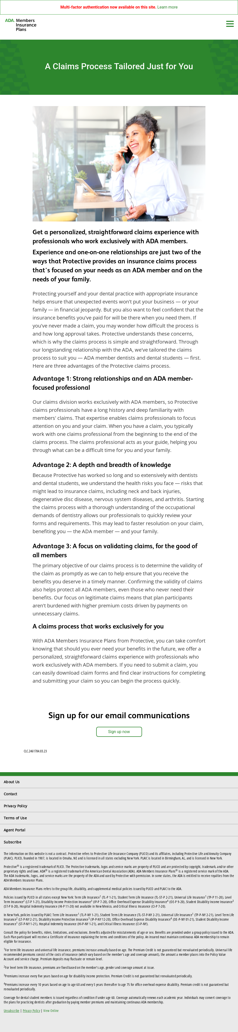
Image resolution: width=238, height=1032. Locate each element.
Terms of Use (15, 818)
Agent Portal (14, 830)
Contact (10, 793)
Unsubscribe (12, 1010)
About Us (12, 781)
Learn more (167, 7)
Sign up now (119, 731)
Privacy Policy (15, 806)
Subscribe (12, 842)
